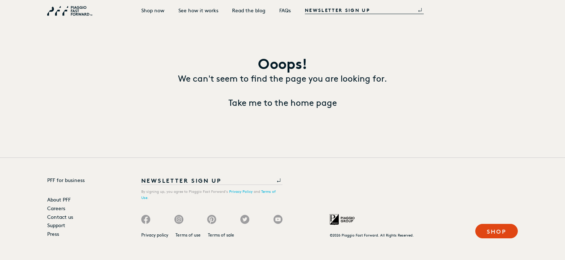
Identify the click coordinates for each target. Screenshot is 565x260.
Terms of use (188, 235)
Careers (56, 208)
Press (53, 233)
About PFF (59, 199)
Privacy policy (154, 235)
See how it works (198, 10)
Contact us (60, 216)
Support (56, 225)
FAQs (285, 10)
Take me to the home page (282, 102)
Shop (497, 231)
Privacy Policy (241, 191)
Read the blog (248, 10)
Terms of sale (221, 235)
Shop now (152, 10)
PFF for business (66, 179)
